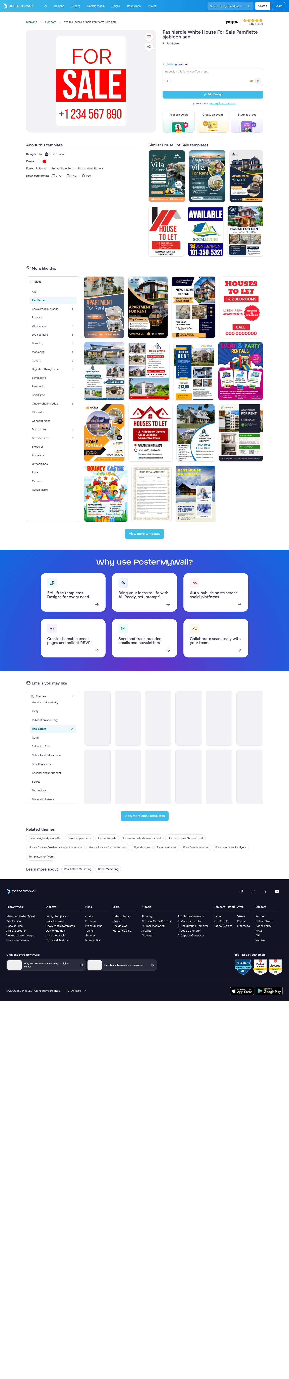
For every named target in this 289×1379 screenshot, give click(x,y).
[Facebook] (242, 891)
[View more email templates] (145, 816)
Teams (89, 930)
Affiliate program (16, 930)
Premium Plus (93, 926)
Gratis (89, 916)
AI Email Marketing (153, 926)
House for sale (107, 838)
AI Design (147, 916)
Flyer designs (141, 847)
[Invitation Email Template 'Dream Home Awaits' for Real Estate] (249, 718)
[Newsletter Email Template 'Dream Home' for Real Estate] (249, 777)
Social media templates (60, 926)
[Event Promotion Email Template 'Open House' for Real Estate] (97, 718)
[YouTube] (277, 891)
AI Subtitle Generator (191, 916)
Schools (90, 935)
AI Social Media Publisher (157, 921)
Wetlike (260, 940)
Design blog (120, 926)
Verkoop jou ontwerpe (20, 935)
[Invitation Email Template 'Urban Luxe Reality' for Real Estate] (158, 777)
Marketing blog (122, 930)
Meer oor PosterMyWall (21, 916)
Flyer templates (166, 847)
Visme (241, 916)
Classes (117, 921)
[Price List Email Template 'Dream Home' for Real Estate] (219, 777)
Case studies (14, 926)
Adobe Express (223, 926)
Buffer (241, 921)
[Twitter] (265, 891)
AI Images (147, 935)
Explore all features (58, 940)
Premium (91, 921)
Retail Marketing (108, 869)
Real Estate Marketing (77, 869)
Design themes (55, 930)
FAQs (259, 930)
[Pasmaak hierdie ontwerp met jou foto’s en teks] (91, 81)
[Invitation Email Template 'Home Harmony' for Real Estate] (128, 777)
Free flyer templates (196, 847)
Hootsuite (243, 926)
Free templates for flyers (230, 847)
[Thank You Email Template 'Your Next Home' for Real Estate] (97, 777)
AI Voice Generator (190, 921)
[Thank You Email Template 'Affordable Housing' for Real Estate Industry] (128, 718)
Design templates (57, 916)
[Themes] (73, 696)
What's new (13, 921)
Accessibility (263, 926)
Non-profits (92, 940)
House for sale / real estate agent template (55, 847)
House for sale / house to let (185, 838)
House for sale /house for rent (142, 838)
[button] (149, 37)
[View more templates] (144, 534)
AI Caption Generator (191, 935)
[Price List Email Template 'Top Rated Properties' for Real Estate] (219, 718)
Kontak (259, 916)
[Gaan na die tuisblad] (16, 6)
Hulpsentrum (263, 921)
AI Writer (147, 930)
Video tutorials (122, 916)
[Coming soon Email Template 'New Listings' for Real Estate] (188, 777)
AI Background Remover (193, 926)
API (257, 935)
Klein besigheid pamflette (45, 838)
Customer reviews (18, 940)
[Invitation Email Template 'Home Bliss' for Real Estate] (188, 718)
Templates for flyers (41, 856)
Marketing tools (55, 935)
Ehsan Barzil (56, 154)
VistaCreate (221, 921)
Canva (217, 916)
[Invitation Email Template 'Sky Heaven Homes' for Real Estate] (158, 718)
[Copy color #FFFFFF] (39, 161)
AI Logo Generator (189, 930)
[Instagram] (253, 891)
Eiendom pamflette (79, 838)
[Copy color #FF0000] (44, 161)
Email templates (56, 921)
